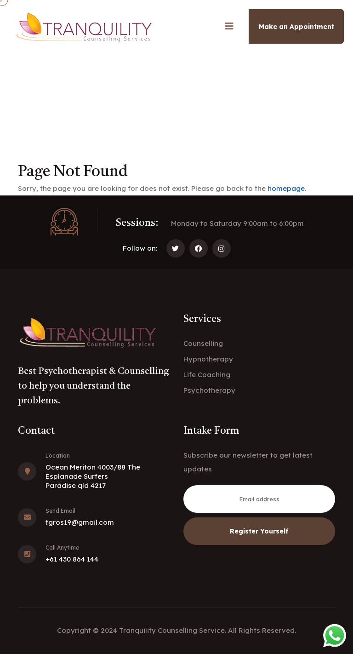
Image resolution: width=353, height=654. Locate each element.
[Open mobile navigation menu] (229, 26)
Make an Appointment (296, 27)
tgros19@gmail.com (80, 522)
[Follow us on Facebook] (198, 248)
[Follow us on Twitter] (175, 248)
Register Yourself (259, 531)
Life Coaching (206, 374)
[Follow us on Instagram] (221, 248)
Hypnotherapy (208, 359)
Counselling (203, 343)
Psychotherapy (209, 390)
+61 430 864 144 (72, 559)
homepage (286, 188)
